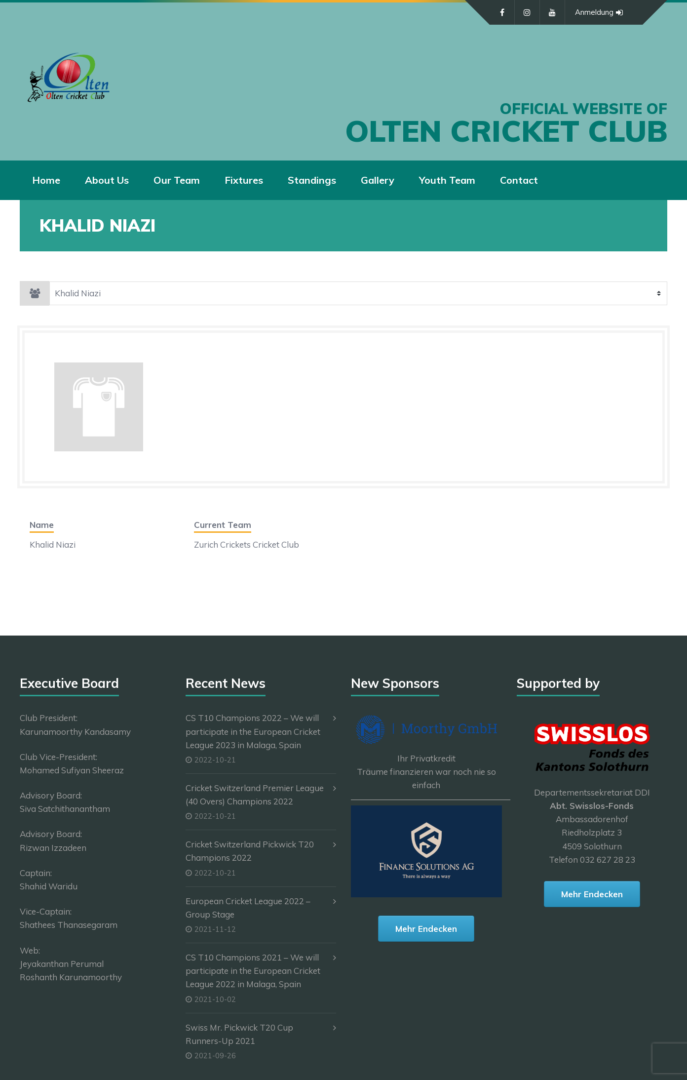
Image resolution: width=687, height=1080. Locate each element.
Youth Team (447, 180)
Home (46, 180)
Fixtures (244, 180)
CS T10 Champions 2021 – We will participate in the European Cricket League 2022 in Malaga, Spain (253, 970)
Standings (312, 180)
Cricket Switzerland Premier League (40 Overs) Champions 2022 (255, 794)
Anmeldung (599, 12)
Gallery (377, 180)
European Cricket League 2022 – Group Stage (248, 908)
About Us (107, 180)
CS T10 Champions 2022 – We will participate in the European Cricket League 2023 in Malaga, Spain (253, 731)
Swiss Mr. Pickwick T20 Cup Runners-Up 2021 (239, 1034)
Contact (519, 180)
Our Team (176, 180)
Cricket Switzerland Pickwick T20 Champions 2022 (250, 851)
